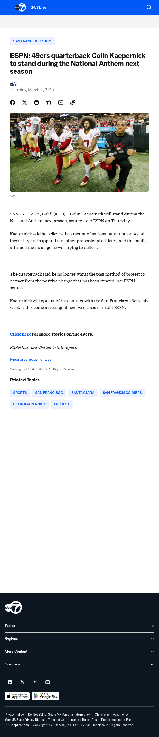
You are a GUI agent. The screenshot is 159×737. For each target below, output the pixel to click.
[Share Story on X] (24, 102)
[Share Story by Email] (60, 102)
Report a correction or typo (30, 359)
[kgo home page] (13, 607)
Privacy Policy (14, 714)
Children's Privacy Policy (112, 714)
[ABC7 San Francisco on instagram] (35, 682)
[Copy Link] (72, 102)
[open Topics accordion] (79, 626)
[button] (7, 7)
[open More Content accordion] (79, 652)
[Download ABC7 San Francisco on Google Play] (45, 696)
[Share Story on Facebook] (12, 102)
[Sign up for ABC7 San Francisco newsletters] (47, 682)
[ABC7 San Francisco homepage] (20, 7)
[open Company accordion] (79, 664)
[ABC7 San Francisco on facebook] (10, 682)
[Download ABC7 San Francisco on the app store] (17, 696)
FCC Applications (17, 725)
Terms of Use (57, 719)
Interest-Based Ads (83, 719)
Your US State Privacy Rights (24, 719)
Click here (20, 334)
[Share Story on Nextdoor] (48, 102)
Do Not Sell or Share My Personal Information (59, 714)
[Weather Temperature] (132, 7)
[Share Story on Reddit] (36, 102)
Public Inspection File (116, 719)
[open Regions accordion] (79, 639)
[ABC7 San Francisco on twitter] (22, 682)
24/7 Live (38, 7)
